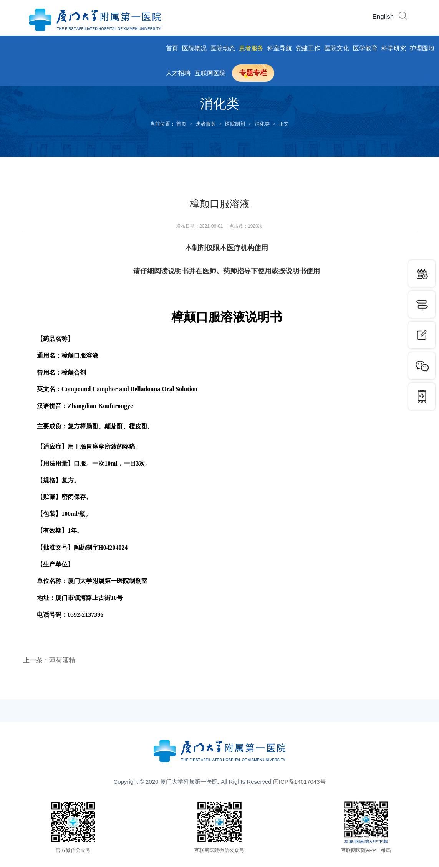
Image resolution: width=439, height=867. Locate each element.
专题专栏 (253, 73)
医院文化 (337, 48)
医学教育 (365, 48)
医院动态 (222, 48)
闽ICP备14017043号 (299, 781)
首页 (172, 48)
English (383, 16)
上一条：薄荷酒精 (50, 660)
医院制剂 (235, 124)
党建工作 (308, 48)
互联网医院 (210, 73)
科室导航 (279, 48)
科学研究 (393, 48)
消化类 (262, 124)
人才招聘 (178, 73)
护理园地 (422, 48)
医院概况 (194, 48)
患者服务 (251, 48)
